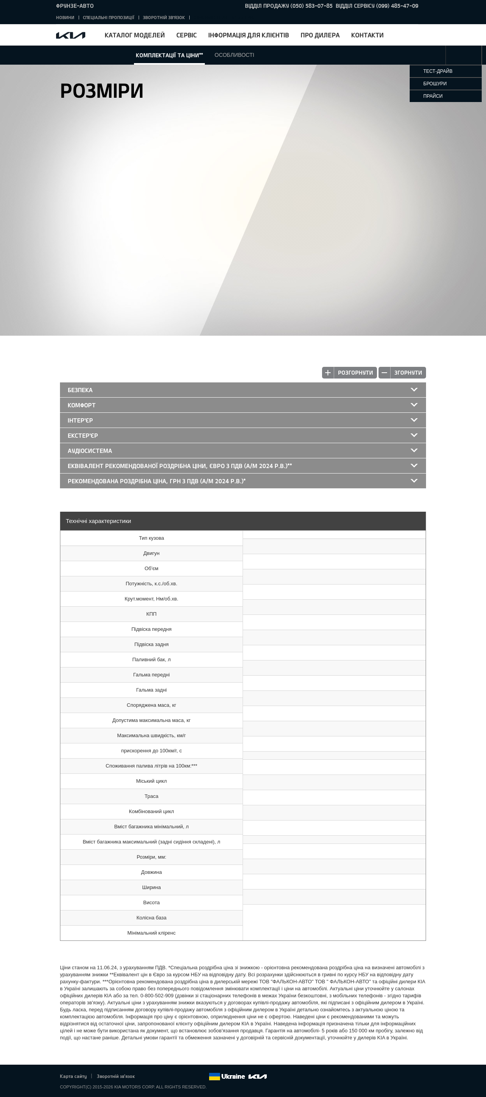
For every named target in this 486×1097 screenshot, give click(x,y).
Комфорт (82, 405)
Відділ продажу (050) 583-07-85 (289, 5)
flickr (203, 1076)
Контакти (367, 35)
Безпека (80, 389)
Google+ (170, 1076)
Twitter (159, 1076)
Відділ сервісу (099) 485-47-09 (377, 5)
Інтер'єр (80, 420)
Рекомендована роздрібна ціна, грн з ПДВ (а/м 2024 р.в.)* (157, 480)
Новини (65, 17)
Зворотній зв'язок (164, 17)
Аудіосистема (90, 450)
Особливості (234, 55)
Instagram (192, 1076)
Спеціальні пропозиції (108, 17)
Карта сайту (73, 1076)
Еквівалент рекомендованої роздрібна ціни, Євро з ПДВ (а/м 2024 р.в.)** (180, 465)
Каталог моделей (135, 35)
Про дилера (320, 35)
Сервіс (186, 35)
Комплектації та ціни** (169, 55)
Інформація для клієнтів (248, 35)
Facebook (149, 1076)
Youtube (181, 1076)
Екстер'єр (83, 435)
